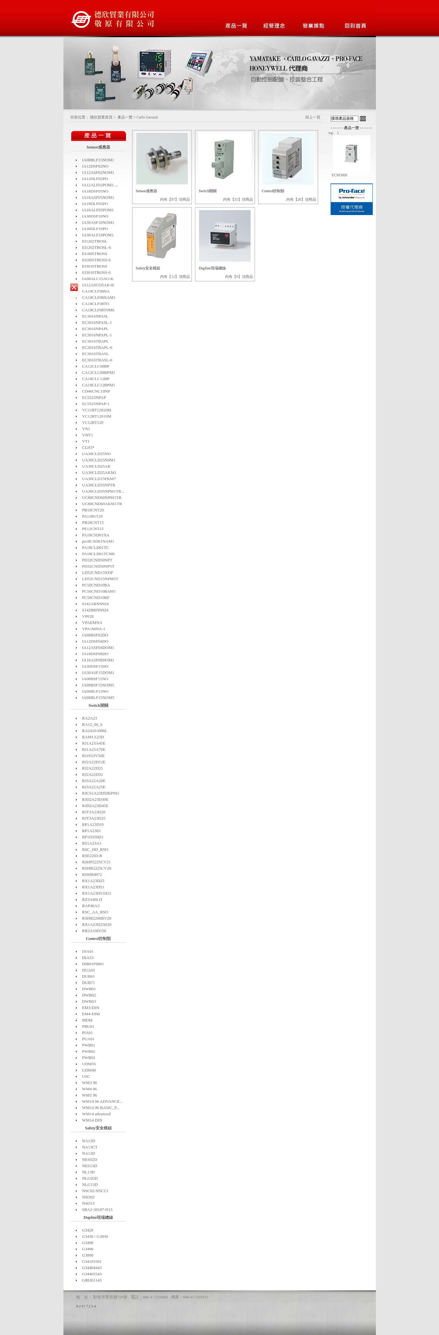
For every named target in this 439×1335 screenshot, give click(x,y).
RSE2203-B (92, 855)
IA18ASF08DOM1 (98, 660)
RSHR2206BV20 (96, 918)
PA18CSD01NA (96, 535)
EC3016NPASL (95, 316)
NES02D (89, 1159)
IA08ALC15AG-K (98, 278)
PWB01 (88, 1045)
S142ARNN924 (95, 603)
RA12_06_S (92, 724)
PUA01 (88, 1038)
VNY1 (87, 435)
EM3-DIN (90, 1007)
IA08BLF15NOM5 (98, 697)
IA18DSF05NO (95, 191)
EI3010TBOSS (94, 266)
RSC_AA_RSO (95, 912)
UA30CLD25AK (96, 466)
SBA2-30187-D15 (97, 1209)
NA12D (88, 1140)
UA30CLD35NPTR (99, 485)
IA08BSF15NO (95, 678)
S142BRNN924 (95, 610)
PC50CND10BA (96, 585)
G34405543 (92, 1274)
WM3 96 (89, 1082)
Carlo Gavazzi (147, 117)
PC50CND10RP (95, 597)
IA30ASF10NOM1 (98, 222)
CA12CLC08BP (95, 366)
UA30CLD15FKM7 (99, 478)
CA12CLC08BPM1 (98, 372)
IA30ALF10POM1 (98, 235)
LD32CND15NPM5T (100, 578)
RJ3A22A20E (94, 780)
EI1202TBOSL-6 (96, 247)
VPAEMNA (92, 622)
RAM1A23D (93, 737)
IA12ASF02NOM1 (98, 172)
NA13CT (90, 1147)
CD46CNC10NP (96, 391)
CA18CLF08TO (95, 303)
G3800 (87, 1255)
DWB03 (89, 1001)
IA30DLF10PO (95, 228)
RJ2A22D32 (92, 774)
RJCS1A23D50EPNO (100, 793)
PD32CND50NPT (97, 560)
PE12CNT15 (93, 528)
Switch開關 (208, 191)
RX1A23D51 (93, 887)
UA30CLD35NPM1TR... (103, 491)
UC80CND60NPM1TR (102, 497)
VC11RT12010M (96, 410)
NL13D (88, 1172)
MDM (87, 1020)
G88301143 (92, 1280)
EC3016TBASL (95, 353)
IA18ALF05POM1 (98, 210)
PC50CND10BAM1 (99, 591)
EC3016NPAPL (95, 328)
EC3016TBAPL (95, 341)
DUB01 (88, 976)
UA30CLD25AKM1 (99, 472)
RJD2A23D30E (95, 799)
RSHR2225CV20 (96, 868)
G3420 (87, 1230)
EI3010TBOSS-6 (96, 272)
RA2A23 (89, 718)
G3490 (87, 1242)
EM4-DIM (91, 1013)
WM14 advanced (96, 1114)
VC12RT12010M (96, 416)
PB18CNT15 (93, 522)
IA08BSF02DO (95, 635)
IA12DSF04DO (95, 641)
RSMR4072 (92, 874)
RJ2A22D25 (92, 768)
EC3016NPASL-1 (97, 322)
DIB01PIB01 (93, 963)
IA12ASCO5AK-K (98, 285)
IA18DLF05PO (95, 203)
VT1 (86, 441)
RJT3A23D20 (94, 812)
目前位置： (79, 117)
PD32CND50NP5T (98, 566)
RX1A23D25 (93, 880)
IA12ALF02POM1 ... (100, 185)
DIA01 (88, 951)
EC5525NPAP (94, 397)
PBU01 (88, 1026)
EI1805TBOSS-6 (96, 260)
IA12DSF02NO (95, 166)
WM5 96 (89, 1095)
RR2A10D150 (94, 930)
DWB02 (89, 995)
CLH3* (88, 447)
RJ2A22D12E (94, 762)
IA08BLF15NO (95, 691)
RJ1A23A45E (94, 743)
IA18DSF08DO (95, 653)
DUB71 (88, 982)
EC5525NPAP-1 (96, 403)
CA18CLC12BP (95, 378)
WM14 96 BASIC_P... (101, 1107)
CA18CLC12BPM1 (98, 385)
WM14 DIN (92, 1120)
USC (86, 1076)
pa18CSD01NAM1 (98, 541)
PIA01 (87, 1032)
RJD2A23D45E (95, 805)
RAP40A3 (91, 905)
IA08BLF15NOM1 (98, 160)
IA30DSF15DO (95, 666)
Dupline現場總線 (212, 268)
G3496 (87, 1249)
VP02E (88, 616)
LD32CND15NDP (97, 572)
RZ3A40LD (92, 899)
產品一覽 (124, 117)
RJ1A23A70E (94, 749)
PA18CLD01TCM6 (98, 553)
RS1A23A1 (92, 843)
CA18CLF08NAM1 (99, 297)
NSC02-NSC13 (95, 1190)
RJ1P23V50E (93, 755)
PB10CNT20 (93, 510)
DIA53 (88, 957)
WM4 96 (89, 1089)
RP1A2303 (91, 830)
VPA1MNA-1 (93, 628)
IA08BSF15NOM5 (98, 685)
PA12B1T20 (92, 516)
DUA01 (88, 970)
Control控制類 (273, 191)
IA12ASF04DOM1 (98, 647)
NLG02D (90, 1178)
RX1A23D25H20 (97, 924)
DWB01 (89, 988)
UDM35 (89, 1063)
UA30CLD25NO (96, 453)
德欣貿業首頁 (101, 117)
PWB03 (88, 1057)
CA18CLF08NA (96, 291)
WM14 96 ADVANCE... (102, 1101)
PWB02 (88, 1051)
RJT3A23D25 (94, 818)
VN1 (86, 428)
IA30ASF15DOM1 (98, 672)
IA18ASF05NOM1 (98, 197)
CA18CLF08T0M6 (98, 310)
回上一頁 (312, 117)
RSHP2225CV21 (96, 862)
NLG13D (90, 1184)
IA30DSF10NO (95, 216)
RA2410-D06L (94, 730)
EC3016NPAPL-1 (97, 335)
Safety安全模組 (148, 268)
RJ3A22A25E (94, 787)
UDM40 (89, 1070)
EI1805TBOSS (94, 253)
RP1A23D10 (93, 824)
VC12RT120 (92, 422)
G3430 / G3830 (95, 1236)
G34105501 (92, 1261)
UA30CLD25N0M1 (99, 460)
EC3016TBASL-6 (97, 360)
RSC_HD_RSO (95, 849)
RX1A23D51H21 (97, 893)
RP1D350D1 (93, 837)
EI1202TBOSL (94, 241)
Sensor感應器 (146, 191)
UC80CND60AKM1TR (102, 503)
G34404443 (92, 1267)
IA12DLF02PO (95, 178)
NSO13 (88, 1203)
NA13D (88, 1153)
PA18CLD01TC (95, 547)
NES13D (89, 1165)
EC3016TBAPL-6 (97, 347)
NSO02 (88, 1197)
